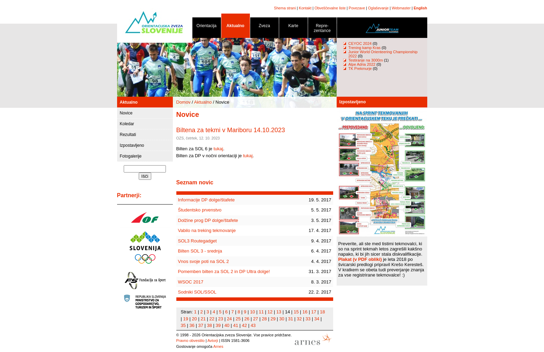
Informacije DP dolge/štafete (206, 199)
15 (296, 311)
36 (192, 325)
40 (226, 325)
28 (264, 318)
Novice (126, 113)
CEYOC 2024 (360, 43)
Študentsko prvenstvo (200, 210)
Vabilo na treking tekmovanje (207, 230)
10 (252, 311)
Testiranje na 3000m (366, 60)
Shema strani (285, 8)
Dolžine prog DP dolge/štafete (208, 220)
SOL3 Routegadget (197, 240)
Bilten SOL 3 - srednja (200, 251)
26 (246, 318)
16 (304, 311)
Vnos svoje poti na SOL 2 (203, 261)
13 (278, 311)
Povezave (357, 8)
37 (200, 325)
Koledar (127, 123)
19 (185, 318)
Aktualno (235, 27)
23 (220, 318)
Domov (183, 102)
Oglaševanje (378, 8)
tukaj (218, 148)
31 (290, 318)
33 (308, 318)
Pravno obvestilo (190, 340)
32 (299, 318)
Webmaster (401, 8)
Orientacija (206, 27)
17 (313, 311)
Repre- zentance (322, 29)
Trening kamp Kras (364, 48)
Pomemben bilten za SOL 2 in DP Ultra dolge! (224, 271)
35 (183, 325)
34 (316, 318)
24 (229, 318)
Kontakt (305, 8)
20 (194, 318)
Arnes (218, 346)
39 (218, 325)
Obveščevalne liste (329, 8)
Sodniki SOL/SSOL (197, 292)
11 (261, 311)
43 (253, 325)
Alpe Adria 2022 (362, 64)
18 (322, 311)
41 (235, 325)
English (420, 8)
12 (270, 311)
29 (272, 318)
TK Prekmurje (360, 68)
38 (209, 325)
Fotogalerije (131, 156)
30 (281, 318)
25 (238, 318)
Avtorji (212, 340)
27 (255, 318)
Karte (293, 27)
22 (211, 318)
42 (244, 325)
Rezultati (128, 134)
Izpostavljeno (132, 145)
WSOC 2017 (191, 282)
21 (203, 318)
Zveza (264, 27)
